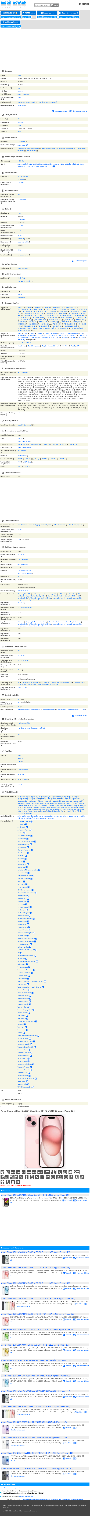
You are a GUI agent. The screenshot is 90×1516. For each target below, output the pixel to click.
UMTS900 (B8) (51, 309)
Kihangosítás (52, 346)
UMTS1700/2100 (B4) (24, 309)
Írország (75, 802)
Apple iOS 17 (22, 145)
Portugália (74, 807)
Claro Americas (22, 853)
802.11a (20, 459)
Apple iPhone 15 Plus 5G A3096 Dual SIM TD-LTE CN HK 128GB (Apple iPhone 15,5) (35, 1252)
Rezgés (44, 346)
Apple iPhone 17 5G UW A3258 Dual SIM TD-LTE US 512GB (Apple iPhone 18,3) (34, 1422)
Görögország (32, 802)
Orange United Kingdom (25, 933)
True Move (21, 1027)
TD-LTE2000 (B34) (65, 315)
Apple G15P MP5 (23, 268)
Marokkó (37, 805)
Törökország (56, 811)
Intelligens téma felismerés (35, 600)
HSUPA (40, 333)
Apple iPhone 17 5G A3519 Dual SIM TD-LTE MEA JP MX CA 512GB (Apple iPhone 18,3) (37, 1453)
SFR (19, 953)
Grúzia (85, 800)
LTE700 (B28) (28, 315)
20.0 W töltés (22, 451)
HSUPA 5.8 (48, 333)
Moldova (30, 805)
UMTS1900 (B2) (71, 307)
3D (18, 699)
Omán (24, 807)
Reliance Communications (26, 941)
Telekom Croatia (23, 990)
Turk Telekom (22, 1030)
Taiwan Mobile (22, 978)
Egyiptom (61, 800)
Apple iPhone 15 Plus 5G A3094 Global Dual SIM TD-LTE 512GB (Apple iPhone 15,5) (35, 1345)
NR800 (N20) (77, 322)
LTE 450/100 (83, 335)
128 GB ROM (22, 199)
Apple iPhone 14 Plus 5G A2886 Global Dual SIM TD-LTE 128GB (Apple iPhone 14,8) (35, 1195)
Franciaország (77, 800)
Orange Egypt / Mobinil (25, 918)
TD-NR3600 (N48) (43, 326)
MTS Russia (21, 904)
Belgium (32, 798)
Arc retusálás (68, 598)
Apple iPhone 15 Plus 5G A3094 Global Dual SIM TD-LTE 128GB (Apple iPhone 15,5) (56, 1499)
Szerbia (28, 809)
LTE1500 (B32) (52, 315)
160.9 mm (21, 122)
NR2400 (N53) (57, 326)
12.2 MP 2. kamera (23, 660)
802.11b (28, 459)
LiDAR (83, 710)
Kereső (3, 17)
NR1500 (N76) (49, 328)
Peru (48, 807)
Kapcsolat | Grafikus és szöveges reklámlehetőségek (47, 1505)
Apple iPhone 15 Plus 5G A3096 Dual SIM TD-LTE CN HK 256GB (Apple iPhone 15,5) (35, 1283)
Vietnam (28, 813)
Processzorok (47, 13)
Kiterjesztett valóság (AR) (50, 149)
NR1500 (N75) (37, 328)
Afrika (19, 816)
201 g (19, 131)
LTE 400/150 (62, 335)
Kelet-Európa (48, 816)
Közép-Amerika (38, 816)
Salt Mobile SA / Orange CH (26, 950)
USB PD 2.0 (73, 444)
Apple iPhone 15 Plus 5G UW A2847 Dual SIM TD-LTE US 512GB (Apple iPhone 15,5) (36, 1376)
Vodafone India (22, 1058)
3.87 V (20, 764)
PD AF (19, 577)
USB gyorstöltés (35, 444)
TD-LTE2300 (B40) (38, 318)
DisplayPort (21, 278)
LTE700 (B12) (75, 311)
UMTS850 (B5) (38, 309)
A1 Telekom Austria (24, 830)
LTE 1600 (56, 338)
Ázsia (24, 816)
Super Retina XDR (23, 242)
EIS (18, 682)
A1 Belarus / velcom (24, 821)
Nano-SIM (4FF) (27, 343)
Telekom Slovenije (23, 1004)
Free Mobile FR (22, 873)
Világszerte (50, 818)
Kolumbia (68, 798)
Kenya (42, 803)
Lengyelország (65, 807)
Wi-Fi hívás (27, 462)
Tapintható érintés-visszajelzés (47, 102)
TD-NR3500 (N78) (77, 328)
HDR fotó (62, 594)
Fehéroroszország (23, 798)
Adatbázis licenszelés (22, 1505)
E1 (18, 534)
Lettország (61, 803)
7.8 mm (20, 125)
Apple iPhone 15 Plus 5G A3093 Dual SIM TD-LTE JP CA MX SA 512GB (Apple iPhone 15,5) (38, 1314)
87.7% (19, 231)
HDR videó (72, 594)
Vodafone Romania (24, 1070)
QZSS (49, 525)
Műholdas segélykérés (75, 525)
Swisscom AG (22, 964)
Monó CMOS (22, 687)
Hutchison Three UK (24, 878)
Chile (62, 798)
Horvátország (22, 800)
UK (73, 811)
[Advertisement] (45, 48)
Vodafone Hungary (23, 1055)
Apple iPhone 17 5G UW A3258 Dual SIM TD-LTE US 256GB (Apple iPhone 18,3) (34, 1437)
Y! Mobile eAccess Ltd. (25, 1087)
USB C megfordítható (24, 447)
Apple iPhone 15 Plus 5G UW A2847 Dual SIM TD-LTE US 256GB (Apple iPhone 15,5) (36, 1391)
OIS (29, 594)
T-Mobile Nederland (24, 973)
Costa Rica (75, 798)
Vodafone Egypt (23, 1050)
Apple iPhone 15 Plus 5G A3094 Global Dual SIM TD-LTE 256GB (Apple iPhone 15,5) (35, 1406)
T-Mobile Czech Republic (25, 970)
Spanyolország (71, 809)
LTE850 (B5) (42, 311)
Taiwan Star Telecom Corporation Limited (30, 981)
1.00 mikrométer (23, 559)
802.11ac (53, 459)
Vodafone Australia (24, 1044)
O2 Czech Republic (23, 907)
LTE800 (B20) (62, 313)
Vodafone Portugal (23, 1067)
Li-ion (19, 755)
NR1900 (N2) (80, 320)
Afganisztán (21, 796)
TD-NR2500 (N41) (29, 326)
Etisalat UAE (21, 867)
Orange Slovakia (23, 930)
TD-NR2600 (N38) (69, 324)
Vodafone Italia (22, 1061)
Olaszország (21, 803)
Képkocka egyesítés (50, 594)
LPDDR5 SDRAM (23, 176)
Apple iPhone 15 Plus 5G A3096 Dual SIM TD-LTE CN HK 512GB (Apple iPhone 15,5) (35, 1267)
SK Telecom (21, 958)
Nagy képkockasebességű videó (35, 596)
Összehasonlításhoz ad (78, 111)
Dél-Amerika (21, 818)
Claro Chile (21, 856)
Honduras (48, 802)
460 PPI (20, 236)
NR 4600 (21, 340)
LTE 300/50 (41, 335)
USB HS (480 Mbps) (24, 441)
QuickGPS (44, 525)
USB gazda (46, 444)
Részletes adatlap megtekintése (11, 1488)
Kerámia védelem (23, 255)
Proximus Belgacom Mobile (26, 938)
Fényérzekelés (35, 710)
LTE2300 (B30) (39, 315)
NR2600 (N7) (43, 322)
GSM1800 (38, 307)
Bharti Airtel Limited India (26, 841)
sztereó (20, 294)
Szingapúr (35, 809)
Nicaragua (70, 805)
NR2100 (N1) (69, 320)
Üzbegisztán (21, 813)
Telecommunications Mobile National (29, 987)
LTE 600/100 (35, 338)
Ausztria (58, 796)
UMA (19, 462)
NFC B (26, 467)
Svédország (80, 809)
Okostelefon (21, 105)
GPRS (19, 333)
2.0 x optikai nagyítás (24, 570)
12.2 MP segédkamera (25, 608)
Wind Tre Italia (22, 1084)
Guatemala (40, 802)
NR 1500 (64, 338)
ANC (58, 346)
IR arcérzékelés (73, 710)
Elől (19, 650)
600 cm (20, 735)
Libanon (68, 803)
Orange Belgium (23, 916)
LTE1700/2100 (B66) (55, 320)
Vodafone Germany (24, 1053)
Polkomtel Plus (22, 936)
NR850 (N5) (32, 322)
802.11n (45, 459)
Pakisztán (36, 807)
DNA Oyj (20, 861)
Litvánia (74, 803)
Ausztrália (52, 796)
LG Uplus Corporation (24, 890)
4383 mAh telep (23, 769)
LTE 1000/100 (46, 338)
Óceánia (82, 816)
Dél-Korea (63, 809)
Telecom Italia (22, 984)
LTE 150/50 (31, 335)
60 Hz (19, 250)
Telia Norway (22, 1018)
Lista (18, 17)
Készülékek (10, 13)
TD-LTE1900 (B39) (23, 318)
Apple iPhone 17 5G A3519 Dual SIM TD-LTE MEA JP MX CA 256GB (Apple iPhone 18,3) (37, 1468)
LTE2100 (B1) (63, 309)
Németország (22, 802)
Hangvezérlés (22, 149)
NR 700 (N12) (65, 322)
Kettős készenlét (23, 372)
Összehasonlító (11, 17)
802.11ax (62, 459)
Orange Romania (23, 927)
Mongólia (44, 805)
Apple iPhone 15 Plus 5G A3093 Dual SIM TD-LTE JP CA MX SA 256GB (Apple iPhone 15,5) (38, 1329)
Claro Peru (21, 858)
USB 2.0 (20, 438)
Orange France (22, 921)
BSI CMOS (21, 554)
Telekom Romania (23, 998)
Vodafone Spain (22, 1073)
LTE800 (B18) (39, 313)
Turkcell (20, 1033)
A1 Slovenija (21, 827)
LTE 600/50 (24, 338)
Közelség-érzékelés (49, 710)
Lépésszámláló (62, 710)
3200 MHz (21, 180)
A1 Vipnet (21, 833)
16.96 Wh (21, 774)
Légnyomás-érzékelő (24, 710)
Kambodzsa (56, 798)
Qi (18, 779)
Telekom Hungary (23, 996)
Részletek (66, 1200)
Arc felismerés (31, 151)
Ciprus (29, 800)
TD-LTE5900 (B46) (81, 318)
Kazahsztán (35, 803)
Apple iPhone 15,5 (23, 94)
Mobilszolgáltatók (10, 22)
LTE (82, 333)
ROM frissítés (29, 13)
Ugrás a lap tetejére (9, 1505)
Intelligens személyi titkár (67, 149)
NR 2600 (73, 338)
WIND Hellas (22, 1081)
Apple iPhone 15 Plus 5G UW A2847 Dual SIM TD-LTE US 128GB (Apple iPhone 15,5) (36, 1360)
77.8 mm (20, 119)
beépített (20, 758)
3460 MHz (21, 161)
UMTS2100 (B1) (58, 307)
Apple (19, 75)
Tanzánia (36, 811)
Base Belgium (22, 838)
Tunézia (42, 811)
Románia (81, 807)
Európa (56, 816)
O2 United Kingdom (24, 913)
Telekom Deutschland (24, 993)
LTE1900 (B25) (73, 313)
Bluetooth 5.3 (22, 456)
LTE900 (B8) (63, 311)
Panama (29, 807)
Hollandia (63, 805)
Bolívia (38, 798)
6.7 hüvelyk (21, 219)
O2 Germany (22, 910)
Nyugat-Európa (41, 818)
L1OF (19, 529)
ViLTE (77, 346)
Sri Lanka (24, 811)
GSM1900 (47, 307)
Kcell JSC (20, 881)
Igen (19, 194)
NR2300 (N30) (56, 324)
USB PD (64, 444)
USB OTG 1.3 (57, 444)
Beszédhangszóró (33, 346)
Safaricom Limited (23, 947)
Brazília (43, 798)
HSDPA (55, 333)
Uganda (68, 811)
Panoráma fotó (22, 598)
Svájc (19, 811)
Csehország (35, 800)
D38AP (20, 97)
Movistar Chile (22, 896)
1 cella (20, 761)
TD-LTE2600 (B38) (79, 315)
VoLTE (73, 346)
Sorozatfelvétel (53, 596)
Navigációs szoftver (33, 149)
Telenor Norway (23, 1013)
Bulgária (49, 798)
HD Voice (65, 346)
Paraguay (43, 807)
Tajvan (30, 811)
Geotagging (36, 525)
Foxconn (20, 91)
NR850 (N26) (22, 324)
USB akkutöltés (22, 444)
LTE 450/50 (72, 335)
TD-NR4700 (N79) (23, 330)
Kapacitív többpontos (24, 425)
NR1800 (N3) (22, 322)
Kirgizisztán (53, 803)
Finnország (69, 800)
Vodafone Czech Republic (25, 1047)
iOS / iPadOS (21, 142)
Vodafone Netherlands (25, 1064)
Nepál (57, 805)
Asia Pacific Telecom (24, 836)
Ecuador (47, 800)
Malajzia (20, 805)
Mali (25, 805)
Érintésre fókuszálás (65, 596)
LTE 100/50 (21, 335)
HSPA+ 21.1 (63, 333)
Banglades (74, 796)
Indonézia (69, 802)
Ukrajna (79, 811)
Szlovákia (42, 809)
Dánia (42, 800)
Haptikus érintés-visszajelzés (26, 102)
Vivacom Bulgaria (23, 1038)
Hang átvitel (21, 346)
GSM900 (29, 307)
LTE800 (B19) (51, 313)
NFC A (19, 467)
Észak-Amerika (73, 816)
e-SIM (19, 343)
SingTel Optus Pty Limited (26, 956)
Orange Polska (22, 924)
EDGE (26, 333)
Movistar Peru (22, 898)
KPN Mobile (21, 884)
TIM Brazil (21, 1024)
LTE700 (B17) (28, 313)
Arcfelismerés (32, 598)
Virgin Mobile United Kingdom (27, 1035)
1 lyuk (19, 213)
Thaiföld (48, 811)
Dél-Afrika (56, 809)
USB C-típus (21, 297)
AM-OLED (21, 239)
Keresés (54, 5)
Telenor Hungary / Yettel (25, 1010)
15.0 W (20, 784)
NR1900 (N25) (33, 324)
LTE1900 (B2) (74, 309)
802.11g (36, 459)
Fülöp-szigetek (55, 807)
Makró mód (76, 596)
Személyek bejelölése (44, 598)
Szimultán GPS (22, 525)
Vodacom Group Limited (25, 1041)
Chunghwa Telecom (24, 850)
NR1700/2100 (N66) (71, 326)
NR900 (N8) (54, 322)
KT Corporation (22, 887)
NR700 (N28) (45, 324)
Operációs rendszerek (69, 13)
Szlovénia (49, 809)
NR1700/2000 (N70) (24, 328)
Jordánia (28, 803)
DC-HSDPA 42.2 (73, 333)
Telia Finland (21, 1016)
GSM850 (20, 307)
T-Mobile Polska (22, 976)
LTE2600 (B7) (53, 311)
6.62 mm (20, 226)
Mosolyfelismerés (57, 598)
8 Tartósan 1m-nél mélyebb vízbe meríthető (31, 728)
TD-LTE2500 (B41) (52, 318)
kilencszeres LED (23, 591)
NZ (18, 807)
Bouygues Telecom (23, 844)
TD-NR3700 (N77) (62, 328)
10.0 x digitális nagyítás (25, 573)
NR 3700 (81, 338)
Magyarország (56, 802)
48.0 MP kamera (23, 564)
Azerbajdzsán (66, 796)
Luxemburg (81, 803)
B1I (19, 539)
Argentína (34, 796)
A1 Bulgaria (21, 824)
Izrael (80, 802)
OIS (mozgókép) (38, 594)
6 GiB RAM (21, 183)
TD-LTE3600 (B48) (26, 320)
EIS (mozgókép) (22, 594)
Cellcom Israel (22, 847)
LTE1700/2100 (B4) (29, 311)
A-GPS (30, 525)
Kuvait (47, 803)
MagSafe (25, 779)
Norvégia (83, 805)
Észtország (54, 800)
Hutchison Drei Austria (25, 876)
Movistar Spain (22, 901)
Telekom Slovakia (23, 1001)
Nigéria (76, 805)
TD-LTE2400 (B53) (40, 320)
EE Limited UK (22, 864)
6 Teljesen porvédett (24, 723)
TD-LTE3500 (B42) (66, 318)
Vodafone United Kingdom (26, 1078)
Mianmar (51, 805)
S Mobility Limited (23, 944)
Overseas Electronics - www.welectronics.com (15, 1185)
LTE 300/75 (51, 335)
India (63, 802)
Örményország (43, 796)
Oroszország (21, 809)
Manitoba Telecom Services (26, 893)
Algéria (28, 796)
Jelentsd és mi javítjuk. (26, 1496)
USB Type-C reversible (24, 281)
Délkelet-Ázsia (30, 818)
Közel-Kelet (62, 816)
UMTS (32, 333)
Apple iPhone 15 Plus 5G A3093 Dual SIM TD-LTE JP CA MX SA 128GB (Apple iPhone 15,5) (38, 1298)
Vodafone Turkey (23, 1075)
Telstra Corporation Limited (26, 1021)
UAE (62, 811)
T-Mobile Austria (23, 967)
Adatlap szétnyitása (59, 111)
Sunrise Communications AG (26, 961)
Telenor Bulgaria (23, 1007)
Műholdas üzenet (59, 525)
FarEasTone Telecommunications (28, 870)
